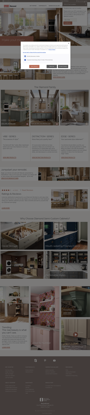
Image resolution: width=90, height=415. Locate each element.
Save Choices (34, 66)
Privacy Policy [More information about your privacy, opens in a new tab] (51, 49)
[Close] (68, 43)
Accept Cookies (63, 66)
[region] (46, 55)
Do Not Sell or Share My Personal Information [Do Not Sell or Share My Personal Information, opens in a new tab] (34, 52)
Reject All (51, 66)
